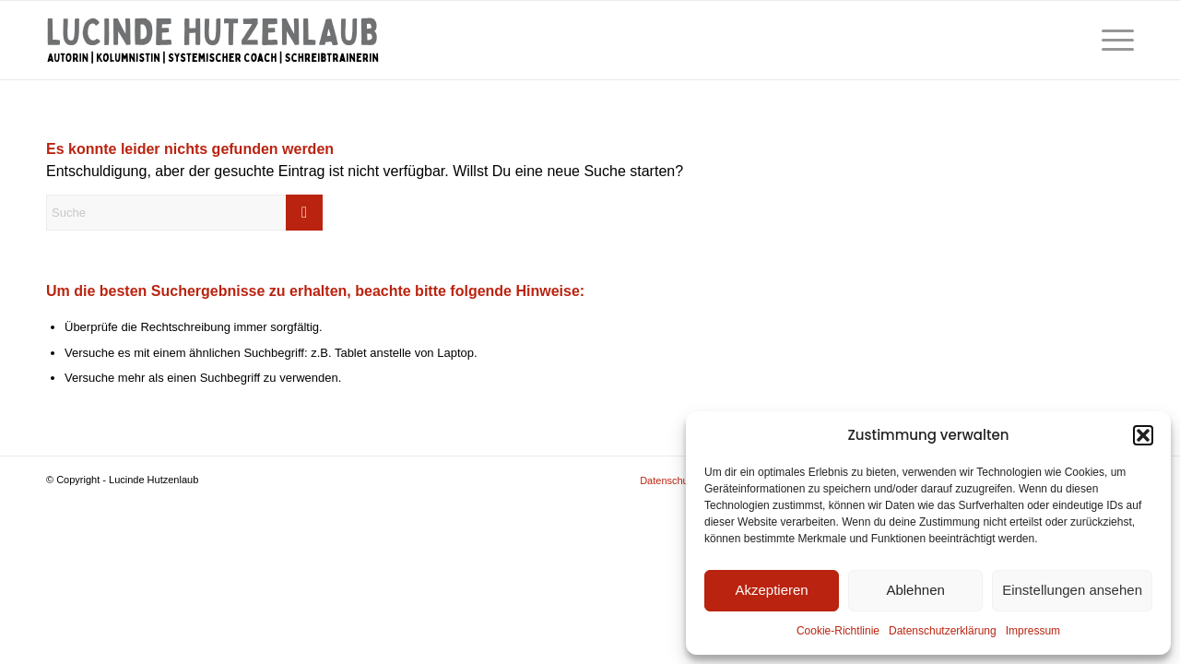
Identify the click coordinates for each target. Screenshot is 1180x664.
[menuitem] (1112, 40)
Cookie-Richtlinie (837, 630)
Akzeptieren (771, 590)
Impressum (1033, 630)
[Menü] (1112, 40)
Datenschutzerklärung (943, 630)
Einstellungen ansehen (1072, 590)
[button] (1143, 435)
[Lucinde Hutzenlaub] (212, 40)
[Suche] (184, 213)
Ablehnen (915, 590)
